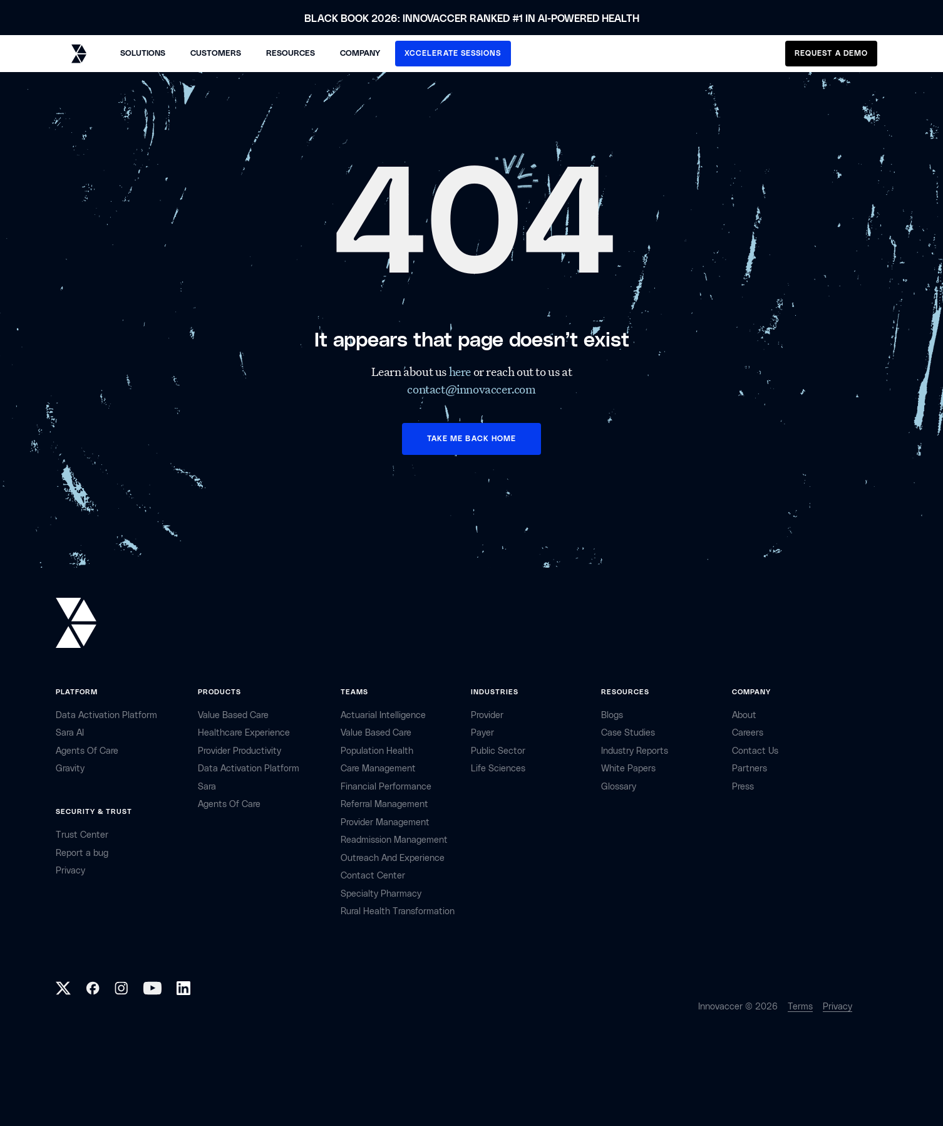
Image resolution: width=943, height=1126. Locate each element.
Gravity (70, 768)
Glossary (618, 786)
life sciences (498, 768)
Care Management (378, 768)
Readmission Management (394, 840)
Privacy (837, 1006)
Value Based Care (233, 715)
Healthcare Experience (244, 733)
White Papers (628, 768)
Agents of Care (87, 751)
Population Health (377, 751)
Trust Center (82, 835)
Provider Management (385, 822)
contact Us (755, 751)
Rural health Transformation (398, 911)
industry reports (634, 751)
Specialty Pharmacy (381, 894)
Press (743, 786)
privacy (70, 870)
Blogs (612, 715)
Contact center (373, 875)
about (744, 715)
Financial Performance (386, 786)
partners (749, 768)
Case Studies (628, 733)
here (461, 371)
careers (747, 733)
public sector (498, 751)
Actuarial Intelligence (383, 715)
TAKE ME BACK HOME (471, 438)
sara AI (70, 733)
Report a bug (82, 853)
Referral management (384, 804)
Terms (800, 1006)
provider (487, 715)
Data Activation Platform (106, 715)
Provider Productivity (239, 751)
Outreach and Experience (393, 858)
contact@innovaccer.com (471, 389)
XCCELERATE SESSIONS (453, 53)
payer (482, 733)
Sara (207, 786)
